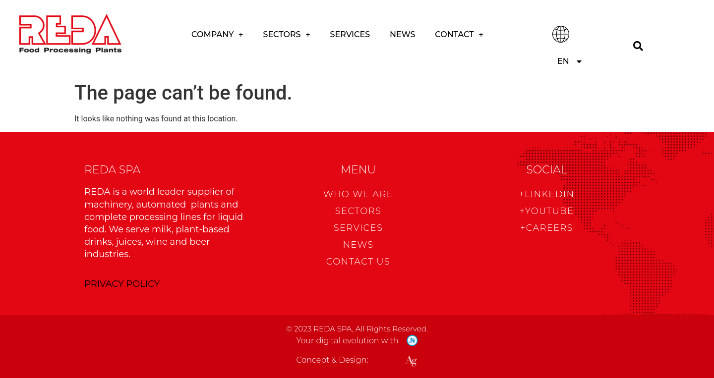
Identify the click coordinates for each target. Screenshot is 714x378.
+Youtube (547, 211)
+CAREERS (546, 227)
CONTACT (459, 35)
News (402, 34)
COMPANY (217, 35)
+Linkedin (546, 194)
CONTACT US (358, 261)
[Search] (638, 46)
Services (350, 34)
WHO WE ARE (358, 194)
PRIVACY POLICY (122, 283)
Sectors (286, 35)
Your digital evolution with (347, 340)
